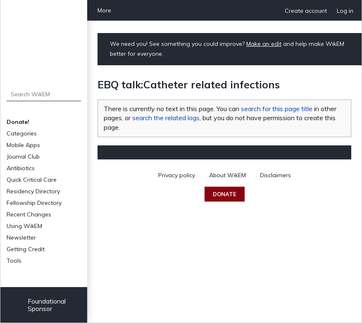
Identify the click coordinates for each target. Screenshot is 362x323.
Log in (345, 10)
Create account (306, 10)
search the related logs (166, 118)
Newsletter (21, 237)
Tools (14, 260)
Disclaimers (275, 175)
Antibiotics (21, 168)
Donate (224, 194)
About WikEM (227, 175)
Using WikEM (24, 226)
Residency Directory (33, 191)
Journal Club (23, 156)
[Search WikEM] (44, 94)
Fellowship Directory (34, 203)
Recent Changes (29, 214)
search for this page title (276, 108)
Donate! (18, 122)
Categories (22, 133)
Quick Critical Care (32, 179)
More (104, 10)
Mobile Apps (23, 145)
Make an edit (263, 44)
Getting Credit (26, 249)
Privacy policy (176, 175)
